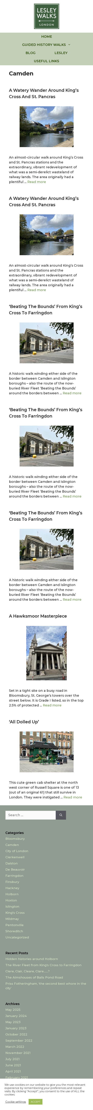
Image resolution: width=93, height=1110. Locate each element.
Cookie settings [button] (15, 1101)
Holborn (12, 894)
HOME (46, 37)
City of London (16, 851)
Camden (12, 845)
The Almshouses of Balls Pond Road (34, 977)
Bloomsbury (15, 838)
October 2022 (16, 1034)
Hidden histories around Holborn (31, 959)
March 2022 (14, 1047)
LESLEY (61, 53)
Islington (12, 906)
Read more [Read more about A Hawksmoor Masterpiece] (52, 705)
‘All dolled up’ (24, 721)
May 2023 (13, 1022)
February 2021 (16, 1077)
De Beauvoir (15, 869)
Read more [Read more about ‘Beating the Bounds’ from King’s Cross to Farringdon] (72, 393)
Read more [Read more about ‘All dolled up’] (72, 797)
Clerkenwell (14, 857)
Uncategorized (17, 937)
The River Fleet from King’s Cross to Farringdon (43, 965)
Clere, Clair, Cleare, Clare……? (27, 971)
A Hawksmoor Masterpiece (38, 616)
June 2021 (13, 1065)
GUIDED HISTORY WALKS (51, 45)
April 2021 (13, 1071)
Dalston (11, 863)
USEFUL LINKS (46, 61)
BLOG (30, 53)
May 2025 (12, 1010)
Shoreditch (14, 931)
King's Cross (15, 912)
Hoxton (11, 900)
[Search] (61, 815)
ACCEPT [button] (35, 1101)
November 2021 (17, 1053)
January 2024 (16, 1016)
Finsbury (12, 882)
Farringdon (14, 875)
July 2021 (12, 1059)
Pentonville (14, 925)
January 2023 (15, 1028)
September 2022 (18, 1040)
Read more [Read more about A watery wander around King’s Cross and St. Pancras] (36, 182)
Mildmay (12, 919)
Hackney (12, 888)
